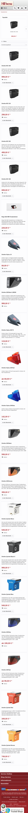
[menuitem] (4, 8)
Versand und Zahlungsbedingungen (9, 801)
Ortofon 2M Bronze (7, 481)
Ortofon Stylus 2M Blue (8, 405)
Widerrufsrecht (22, 801)
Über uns (22, 797)
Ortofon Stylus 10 (6, 254)
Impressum (16, 804)
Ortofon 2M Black (6, 443)
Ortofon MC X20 (6, 141)
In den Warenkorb (7, 82)
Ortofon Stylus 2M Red (8, 367)
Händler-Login (15, 797)
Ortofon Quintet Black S (8, 556)
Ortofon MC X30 (6, 179)
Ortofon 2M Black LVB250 (9, 292)
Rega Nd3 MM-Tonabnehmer (10, 216)
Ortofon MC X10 (6, 103)
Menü (4, 8)
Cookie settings (6, 797)
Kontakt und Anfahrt (13, 799)
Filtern (4, 41)
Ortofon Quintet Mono (8, 518)
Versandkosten (23, 792)
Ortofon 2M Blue (6, 632)
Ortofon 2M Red (6, 670)
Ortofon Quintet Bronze (8, 745)
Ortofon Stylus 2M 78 (8, 330)
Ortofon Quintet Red (7, 707)
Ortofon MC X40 (14, 31)
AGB (11, 804)
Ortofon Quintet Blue (7, 594)
